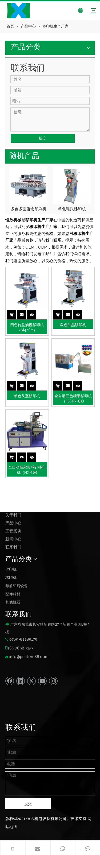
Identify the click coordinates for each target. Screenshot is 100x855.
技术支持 (78, 818)
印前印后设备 (16, 585)
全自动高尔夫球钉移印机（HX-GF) (27, 470)
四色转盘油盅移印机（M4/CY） (27, 327)
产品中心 (13, 523)
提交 (42, 138)
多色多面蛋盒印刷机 (28, 209)
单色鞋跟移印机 (72, 209)
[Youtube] (42, 681)
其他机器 (12, 602)
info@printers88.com (29, 656)
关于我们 (13, 515)
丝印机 (11, 569)
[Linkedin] (20, 681)
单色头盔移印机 (27, 396)
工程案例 (13, 531)
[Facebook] (9, 681)
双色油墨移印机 (73, 325)
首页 (9, 507)
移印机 (11, 577)
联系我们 (13, 547)
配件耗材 (12, 594)
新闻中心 (13, 539)
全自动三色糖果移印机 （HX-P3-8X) (73, 398)
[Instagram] (53, 681)
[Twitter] (31, 681)
